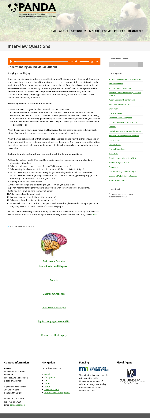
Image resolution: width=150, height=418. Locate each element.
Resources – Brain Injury (54, 327)
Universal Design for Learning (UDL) (123, 171)
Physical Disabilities (117, 149)
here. (95, 207)
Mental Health (115, 144)
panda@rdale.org (17, 398)
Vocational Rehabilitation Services (123, 176)
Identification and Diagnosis (54, 259)
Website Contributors (118, 180)
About (47, 366)
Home (47, 379)
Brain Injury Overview (54, 254)
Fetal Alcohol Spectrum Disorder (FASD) (125, 131)
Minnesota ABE (51, 382)
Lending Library (115, 140)
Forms (47, 376)
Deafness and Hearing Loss (120, 117)
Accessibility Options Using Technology (125, 79)
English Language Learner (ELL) (54, 314)
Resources (113, 153)
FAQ (46, 373)
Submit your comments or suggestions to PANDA (121, 195)
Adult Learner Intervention (120, 88)
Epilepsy (112, 126)
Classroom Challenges (54, 286)
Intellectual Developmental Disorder (124, 135)
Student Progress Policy (119, 162)
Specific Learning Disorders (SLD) (122, 158)
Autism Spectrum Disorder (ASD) (122, 100)
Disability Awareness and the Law (123, 122)
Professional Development (57, 385)
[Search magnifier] (140, 64)
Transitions (113, 167)
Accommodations (116, 83)
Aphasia (54, 272)
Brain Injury (113, 109)
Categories (49, 370)
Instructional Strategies (54, 300)
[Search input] (124, 64)
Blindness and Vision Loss (120, 104)
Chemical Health (115, 113)
